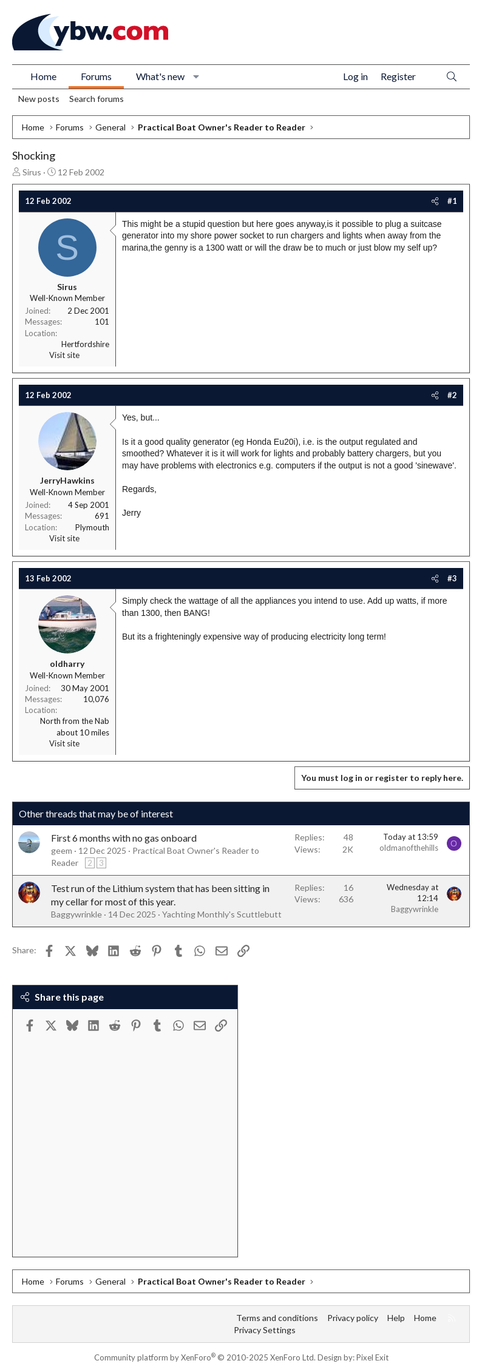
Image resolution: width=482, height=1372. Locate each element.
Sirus (31, 172)
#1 (452, 201)
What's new (160, 76)
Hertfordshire (85, 344)
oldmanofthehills (408, 848)
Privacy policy (352, 1318)
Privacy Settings (265, 1330)
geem (61, 850)
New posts (38, 98)
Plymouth (92, 527)
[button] (196, 76)
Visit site (64, 355)
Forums (96, 76)
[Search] (452, 77)
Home (43, 76)
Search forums (96, 98)
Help (396, 1318)
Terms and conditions (277, 1318)
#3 (452, 578)
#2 (452, 395)
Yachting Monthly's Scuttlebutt (222, 914)
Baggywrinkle (76, 914)
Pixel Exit (372, 1357)
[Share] (435, 201)
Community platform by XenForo (205, 1357)
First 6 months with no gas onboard (124, 837)
